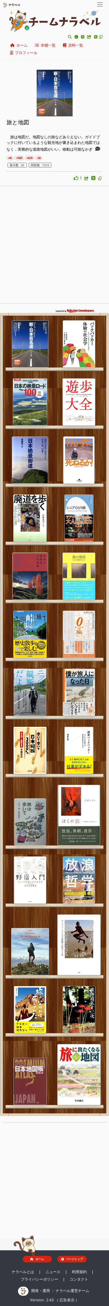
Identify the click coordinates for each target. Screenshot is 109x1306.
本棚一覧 (45, 45)
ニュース (53, 1271)
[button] (70, 36)
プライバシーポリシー (40, 1279)
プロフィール (23, 52)
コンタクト (79, 1279)
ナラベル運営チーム (72, 1290)
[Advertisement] (54, 246)
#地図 (19, 157)
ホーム (19, 45)
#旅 (39, 157)
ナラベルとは (23, 1271)
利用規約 (80, 1271)
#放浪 (30, 157)
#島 (10, 157)
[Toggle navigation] (100, 4)
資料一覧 (73, 45)
